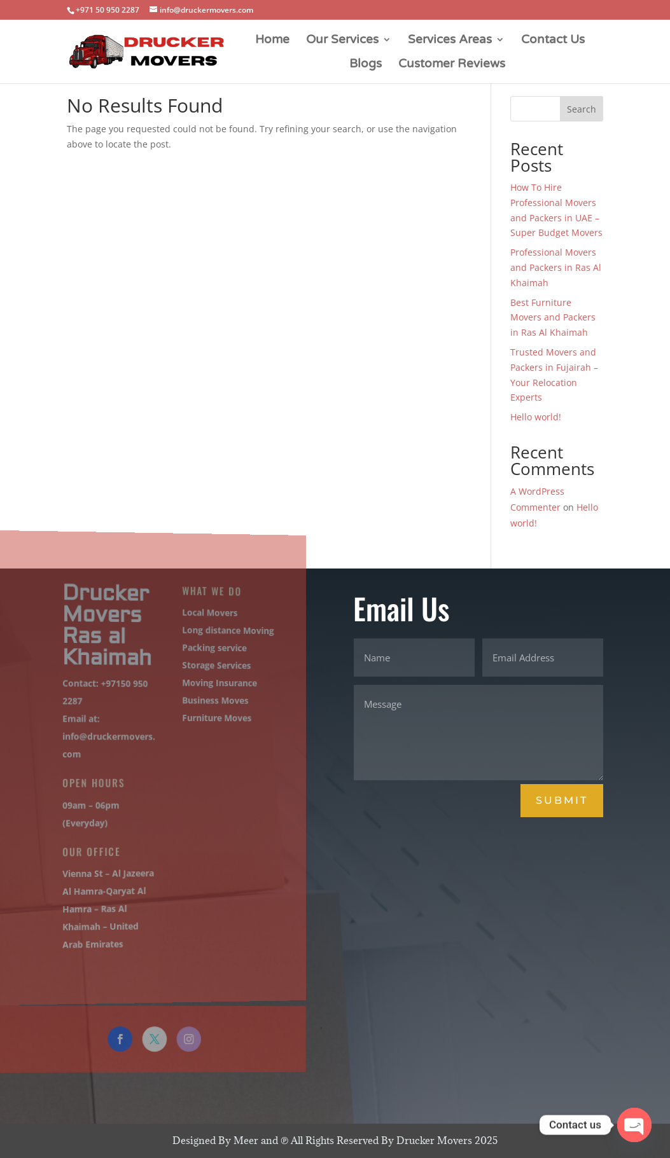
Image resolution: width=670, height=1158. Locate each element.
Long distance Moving (217, 633)
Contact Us (553, 40)
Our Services (342, 40)
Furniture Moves (206, 719)
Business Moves (205, 702)
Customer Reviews (451, 65)
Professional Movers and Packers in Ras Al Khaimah (555, 267)
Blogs (365, 65)
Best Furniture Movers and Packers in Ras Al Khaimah (553, 317)
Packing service (204, 650)
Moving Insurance (209, 685)
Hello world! (535, 417)
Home (272, 40)
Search (581, 109)
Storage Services (206, 667)
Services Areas (450, 40)
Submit (562, 800)
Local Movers (200, 616)
